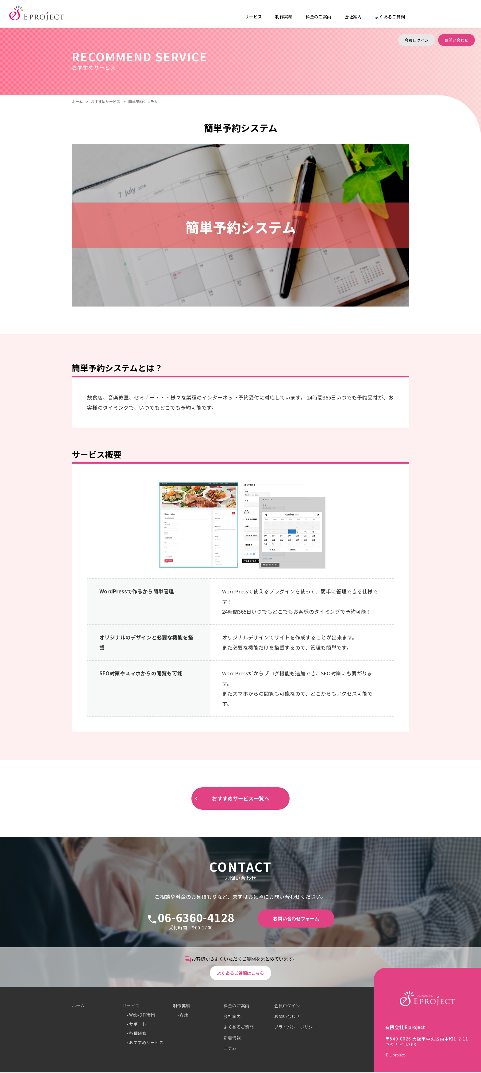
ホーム (77, 101)
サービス (131, 1006)
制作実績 (181, 1006)
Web (184, 1016)
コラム (230, 1049)
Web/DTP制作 (142, 1016)
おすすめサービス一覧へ (240, 799)
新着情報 (232, 1038)
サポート (137, 1025)
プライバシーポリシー (295, 1028)
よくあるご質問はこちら (240, 972)
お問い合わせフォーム (296, 919)
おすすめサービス (105, 101)
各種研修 (137, 1034)
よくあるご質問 (376, 14)
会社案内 (342, 14)
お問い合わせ (456, 14)
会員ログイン (417, 14)
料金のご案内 (311, 14)
